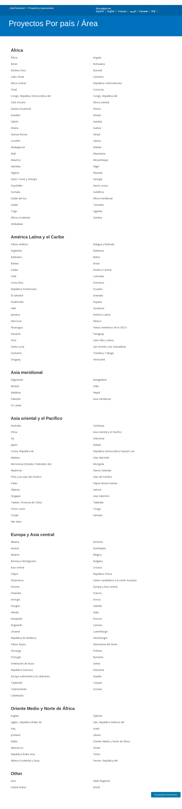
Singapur (16, 496)
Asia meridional (27, 372)
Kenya (96, 134)
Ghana (14, 128)
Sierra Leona (100, 185)
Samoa (97, 489)
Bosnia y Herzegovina (23, 561)
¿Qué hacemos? (17, 8)
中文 (153, 11)
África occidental (20, 217)
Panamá (15, 334)
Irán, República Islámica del (108, 722)
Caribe (14, 270)
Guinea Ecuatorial (21, 108)
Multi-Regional (101, 781)
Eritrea (97, 108)
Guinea (97, 128)
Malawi (97, 147)
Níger (96, 166)
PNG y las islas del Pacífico (26, 476)
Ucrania (97, 689)
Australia (16, 425)
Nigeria (15, 172)
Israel (96, 728)
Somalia (15, 192)
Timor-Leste (18, 508)
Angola (97, 57)
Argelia (15, 715)
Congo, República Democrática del (31, 96)
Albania (15, 542)
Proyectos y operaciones (41, 8)
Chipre (14, 574)
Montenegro (100, 638)
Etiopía (97, 115)
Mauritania (99, 153)
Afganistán (17, 379)
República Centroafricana (107, 83)
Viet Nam (16, 521)
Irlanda (15, 612)
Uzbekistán (17, 695)
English (110, 11)
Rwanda (97, 172)
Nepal (96, 392)
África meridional (103, 198)
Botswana (99, 64)
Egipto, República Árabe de (26, 722)
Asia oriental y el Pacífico (36, 418)
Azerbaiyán (99, 548)
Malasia (15, 457)
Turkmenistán (19, 689)
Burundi (97, 70)
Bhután (15, 386)
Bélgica (97, 554)
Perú (13, 340)
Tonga (97, 508)
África (17, 50)
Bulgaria (98, 561)
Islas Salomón (101, 496)
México (97, 321)
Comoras (98, 89)
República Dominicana (23, 289)
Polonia (97, 650)
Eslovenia (98, 670)
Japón (14, 444)
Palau (14, 483)
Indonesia (98, 438)
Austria (15, 548)
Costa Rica (17, 282)
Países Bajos (18, 644)
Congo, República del (105, 96)
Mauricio (16, 160)
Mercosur (16, 321)
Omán (96, 747)
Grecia (96, 599)
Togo (14, 211)
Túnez (96, 754)
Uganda (97, 211)
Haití (13, 308)
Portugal (16, 657)
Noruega (16, 650)
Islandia (97, 606)
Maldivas (16, 392)
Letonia (97, 625)
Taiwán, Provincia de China (26, 502)
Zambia (97, 217)
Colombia (98, 276)
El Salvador (17, 295)
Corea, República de (22, 451)
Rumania (98, 657)
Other (16, 773)
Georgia (15, 599)
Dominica (98, 282)
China (14, 432)
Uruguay (15, 359)
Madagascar (18, 147)
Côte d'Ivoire (18, 102)
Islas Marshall (101, 457)
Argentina (16, 250)
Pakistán (16, 399)
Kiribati (97, 444)
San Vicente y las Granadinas (109, 346)
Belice (96, 257)
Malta (14, 741)
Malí (13, 153)
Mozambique (100, 160)
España (97, 676)
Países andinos (19, 244)
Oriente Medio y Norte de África (43, 708)
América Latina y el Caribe (37, 237)
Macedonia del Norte (105, 644)
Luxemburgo (100, 631)
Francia (97, 593)
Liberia (97, 140)
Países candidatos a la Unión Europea (114, 580)
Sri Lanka (16, 405)
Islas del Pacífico (102, 476)
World (96, 787)
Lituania (15, 631)
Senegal (97, 179)
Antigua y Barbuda (103, 244)
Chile (13, 276)
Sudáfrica (98, 192)
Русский (143, 11)
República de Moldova (23, 638)
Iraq (13, 728)
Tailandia (98, 502)
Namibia (15, 166)
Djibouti (97, 715)
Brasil (96, 263)
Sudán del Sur (18, 198)
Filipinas (15, 489)
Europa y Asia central (32, 534)
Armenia (98, 542)
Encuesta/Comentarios (165, 794)
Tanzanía (98, 204)
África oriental (101, 102)
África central (18, 83)
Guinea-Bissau (19, 134)
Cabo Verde (17, 76)
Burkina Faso (18, 70)
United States (18, 787)
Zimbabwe (17, 224)
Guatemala (17, 302)
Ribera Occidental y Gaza (25, 760)
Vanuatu (98, 515)
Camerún (98, 76)
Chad (14, 89)
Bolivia (14, 263)
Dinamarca (17, 580)
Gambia (97, 121)
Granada (98, 295)
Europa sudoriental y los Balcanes (30, 676)
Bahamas (98, 250)
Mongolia (98, 464)
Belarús (15, 554)
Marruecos (17, 747)
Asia (13, 781)
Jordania (15, 735)
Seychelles (17, 185)
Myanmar (16, 470)
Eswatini (15, 115)
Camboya (98, 425)
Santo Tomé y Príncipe (24, 179)
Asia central (17, 567)
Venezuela (99, 359)
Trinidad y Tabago (103, 353)
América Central (102, 270)
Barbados (16, 257)
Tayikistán (16, 682)
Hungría (15, 606)
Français (122, 11)
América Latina (101, 314)
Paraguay (98, 334)
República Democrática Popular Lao (114, 451)
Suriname (16, 353)
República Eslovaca (22, 670)
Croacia (97, 567)
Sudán (14, 204)
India (96, 386)
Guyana (97, 302)
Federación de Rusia (22, 663)
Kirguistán (16, 625)
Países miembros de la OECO (110, 327)
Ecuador (98, 289)
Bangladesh (100, 379)
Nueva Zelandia (102, 470)
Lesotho (15, 140)
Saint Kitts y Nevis (103, 340)
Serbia (96, 663)
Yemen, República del (105, 760)
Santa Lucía (17, 346)
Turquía (97, 682)
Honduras (98, 308)
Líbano (97, 735)
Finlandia (16, 593)
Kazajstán (16, 618)
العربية (133, 11)
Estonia (15, 586)
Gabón (14, 121)
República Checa (102, 574)
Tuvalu (14, 515)
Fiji (12, 438)
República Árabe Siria (23, 754)
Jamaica (15, 314)
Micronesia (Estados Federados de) (31, 464)
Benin (14, 64)
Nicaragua (17, 327)
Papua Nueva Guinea (105, 483)
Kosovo (97, 618)
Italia (96, 612)
